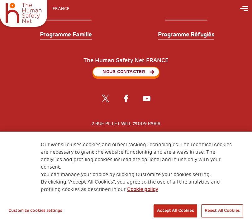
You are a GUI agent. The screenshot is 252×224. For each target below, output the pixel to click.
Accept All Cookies (175, 210)
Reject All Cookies (222, 210)
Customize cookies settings (35, 210)
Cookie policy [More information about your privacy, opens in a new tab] (142, 189)
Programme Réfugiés (186, 34)
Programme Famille (66, 34)
